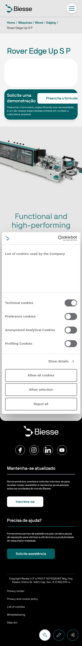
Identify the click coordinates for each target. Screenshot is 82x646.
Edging (51, 22)
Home (11, 22)
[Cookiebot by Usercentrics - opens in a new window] (58, 238)
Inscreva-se (25, 501)
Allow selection (41, 389)
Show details (58, 361)
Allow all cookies (41, 375)
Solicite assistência (31, 554)
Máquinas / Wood (30, 22)
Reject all (41, 404)
